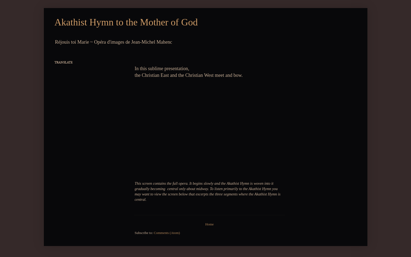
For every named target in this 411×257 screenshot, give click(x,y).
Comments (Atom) (167, 233)
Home (209, 224)
